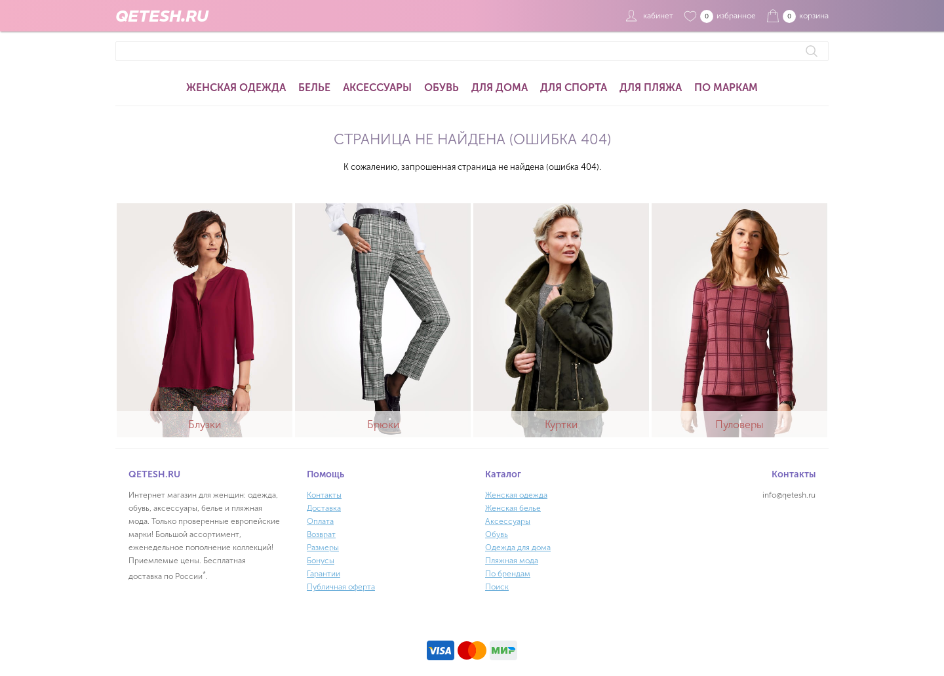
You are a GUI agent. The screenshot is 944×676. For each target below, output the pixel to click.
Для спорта (573, 87)
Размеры (323, 547)
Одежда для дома (518, 547)
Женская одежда (236, 87)
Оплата (320, 521)
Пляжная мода (511, 560)
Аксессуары (377, 87)
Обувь (441, 87)
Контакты (324, 495)
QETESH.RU (161, 16)
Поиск (497, 586)
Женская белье (513, 508)
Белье (314, 87)
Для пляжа (651, 87)
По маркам (726, 87)
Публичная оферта (341, 586)
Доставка (324, 508)
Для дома (499, 87)
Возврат (321, 534)
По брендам (507, 573)
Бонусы (320, 560)
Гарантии (323, 573)
